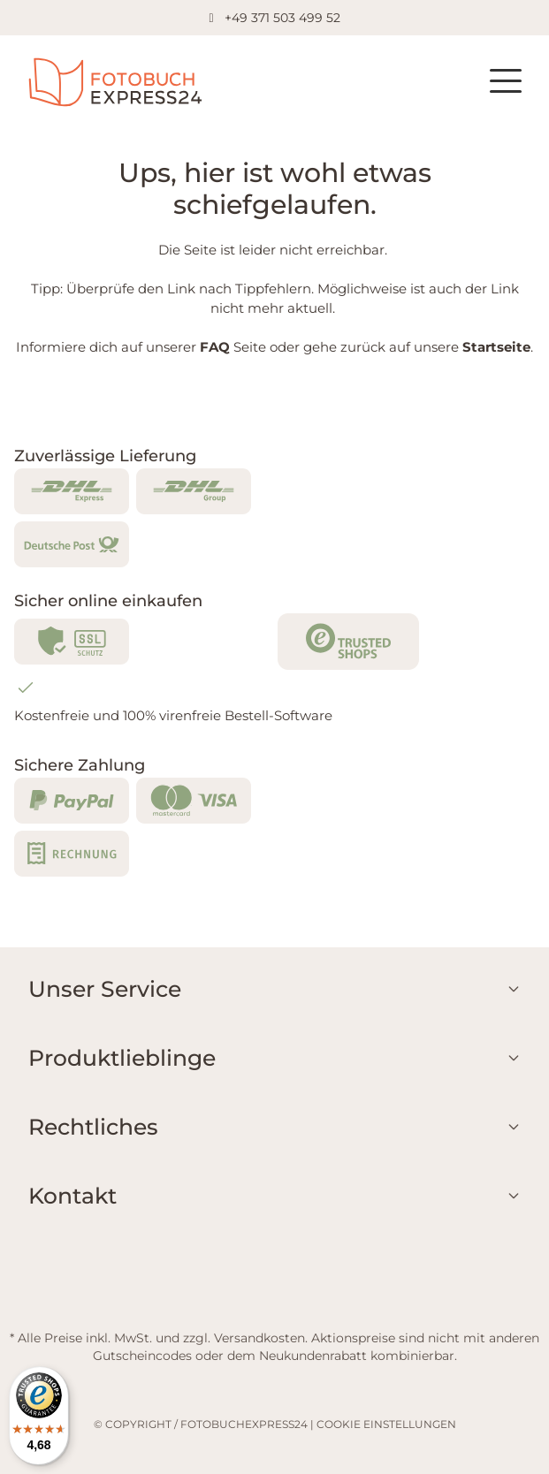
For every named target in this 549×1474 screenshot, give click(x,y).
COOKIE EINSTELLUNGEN (386, 1424)
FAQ (215, 346)
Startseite (496, 346)
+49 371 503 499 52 (282, 18)
